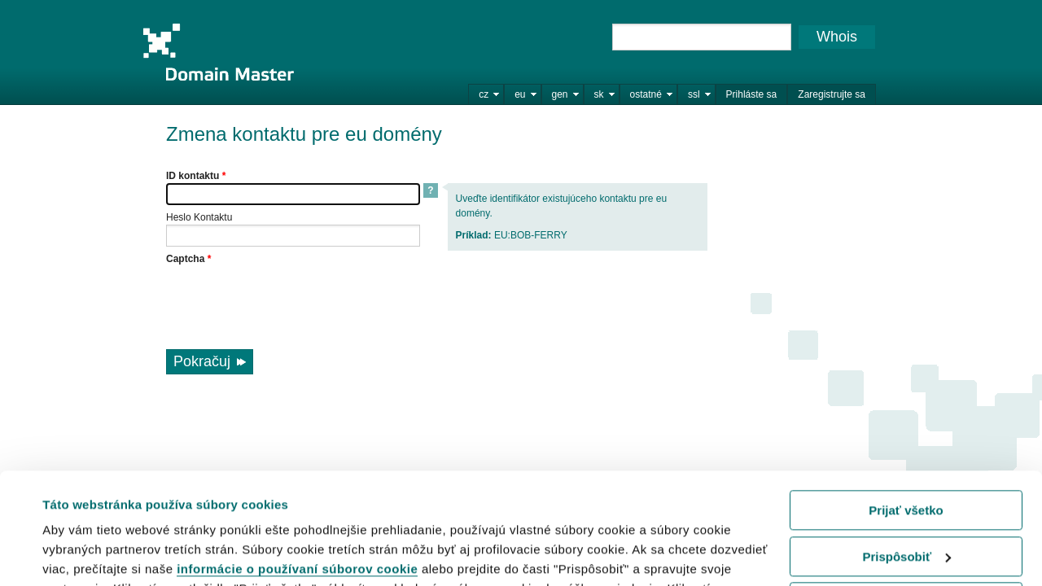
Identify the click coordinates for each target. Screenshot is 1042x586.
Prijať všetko (906, 411)
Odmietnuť (905, 502)
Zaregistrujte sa (831, 94)
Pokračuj (201, 361)
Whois (837, 36)
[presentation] (290, 298)
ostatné (646, 94)
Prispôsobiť (906, 456)
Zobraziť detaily (88, 553)
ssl (694, 94)
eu (519, 94)
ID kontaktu (195, 175)
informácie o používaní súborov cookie (297, 469)
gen (560, 94)
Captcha (188, 259)
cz (483, 94)
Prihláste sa (751, 94)
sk (599, 94)
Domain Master (218, 52)
